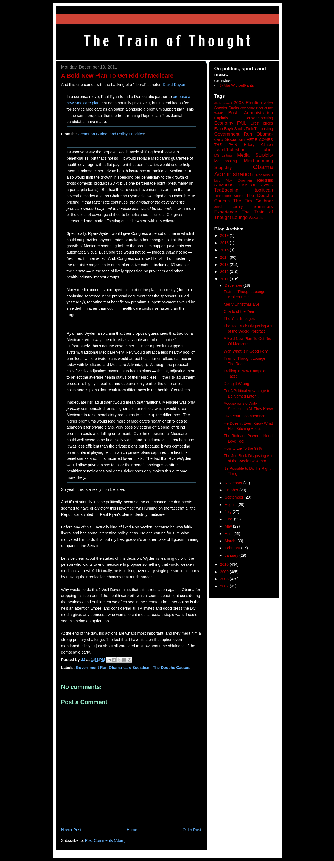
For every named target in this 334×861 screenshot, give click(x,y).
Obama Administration (243, 171)
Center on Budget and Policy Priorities (111, 134)
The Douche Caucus (171, 667)
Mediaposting (225, 161)
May (229, 526)
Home (132, 830)
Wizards (256, 217)
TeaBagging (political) (243, 190)
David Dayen (174, 84)
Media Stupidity (255, 155)
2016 (225, 243)
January (232, 555)
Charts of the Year (239, 311)
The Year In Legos (239, 318)
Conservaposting (258, 118)
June (229, 519)
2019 (225, 235)
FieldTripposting (259, 128)
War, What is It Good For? (246, 351)
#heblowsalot (223, 103)
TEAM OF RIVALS (255, 185)
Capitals (221, 118)
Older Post (192, 830)
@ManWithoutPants (237, 85)
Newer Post (71, 830)
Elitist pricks (261, 123)
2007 (225, 586)
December (234, 285)
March (231, 541)
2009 (225, 572)
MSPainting (223, 155)
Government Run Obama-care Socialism (113, 667)
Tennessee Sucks (228, 196)
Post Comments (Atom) (105, 840)
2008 (225, 579)
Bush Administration (250, 113)
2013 (225, 264)
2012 (225, 271)
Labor (267, 149)
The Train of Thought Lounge (243, 214)
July (229, 512)
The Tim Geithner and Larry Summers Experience (243, 206)
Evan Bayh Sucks (229, 128)
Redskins (265, 180)
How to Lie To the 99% (243, 448)
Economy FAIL (230, 123)
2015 (225, 250)
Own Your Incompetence (244, 416)
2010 (225, 564)
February (233, 548)
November (234, 483)
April (229, 533)
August (231, 504)
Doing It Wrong (236, 383)
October (232, 490)
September (235, 497)
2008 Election (248, 102)
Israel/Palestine (230, 149)
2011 (225, 279)
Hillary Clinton (258, 144)
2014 (225, 257)
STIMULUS (224, 185)
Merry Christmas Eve (241, 304)
